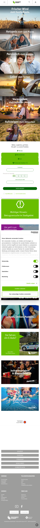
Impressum (23, 494)
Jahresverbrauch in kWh (20, 179)
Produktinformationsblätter (26, 485)
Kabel (22, 480)
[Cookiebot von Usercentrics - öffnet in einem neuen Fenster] (31, 232)
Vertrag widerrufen (14, 512)
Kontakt (2, 494)
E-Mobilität (3, 482)
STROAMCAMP (20, 459)
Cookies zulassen (20, 288)
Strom (20, 151)
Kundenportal (4, 497)
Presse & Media (24, 498)
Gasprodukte (3, 480)
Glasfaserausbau (24, 479)
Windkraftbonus (4, 483)
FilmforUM (20, 455)
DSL (22, 482)
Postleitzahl (20, 167)
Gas (20, 159)
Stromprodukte (4, 479)
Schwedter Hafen (20, 467)
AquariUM (20, 451)
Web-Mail (3, 498)
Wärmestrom (20, 155)
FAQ (2, 496)
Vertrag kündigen (4, 500)
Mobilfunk (23, 483)
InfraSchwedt (20, 463)
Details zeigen (31, 283)
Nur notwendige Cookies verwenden (20, 294)
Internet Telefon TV (20, 163)
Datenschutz (23, 496)
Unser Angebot (20, 188)
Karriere (23, 497)
